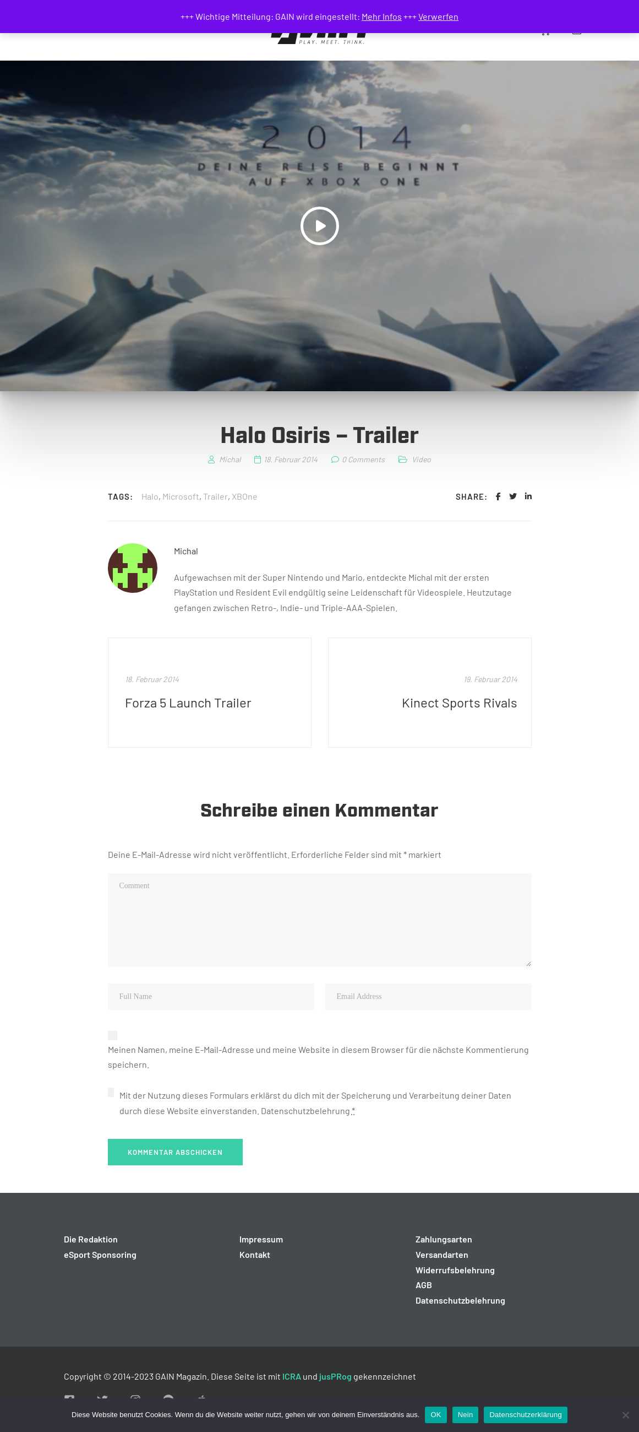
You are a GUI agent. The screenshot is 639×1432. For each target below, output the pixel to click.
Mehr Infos (382, 16)
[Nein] (625, 1414)
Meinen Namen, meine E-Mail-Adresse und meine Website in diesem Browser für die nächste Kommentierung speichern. (318, 1057)
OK (435, 1415)
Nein (465, 1415)
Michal (186, 550)
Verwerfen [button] (438, 16)
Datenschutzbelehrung (305, 1110)
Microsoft (180, 496)
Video (421, 459)
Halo (150, 496)
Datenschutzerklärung (525, 1415)
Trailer (215, 496)
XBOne (245, 496)
